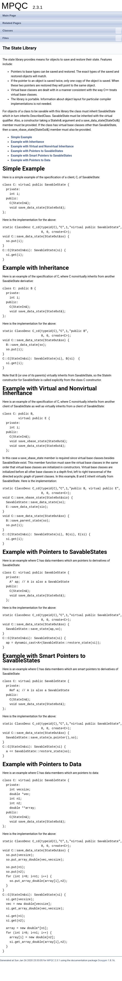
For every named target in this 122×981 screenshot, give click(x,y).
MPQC (50, 960)
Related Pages (12, 23)
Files (62, 38)
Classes (62, 31)
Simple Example (21, 137)
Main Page (9, 15)
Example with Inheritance (27, 141)
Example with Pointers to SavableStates (37, 151)
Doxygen (102, 960)
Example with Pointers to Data (30, 160)
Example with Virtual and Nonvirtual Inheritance (42, 146)
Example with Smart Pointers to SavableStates (41, 155)
